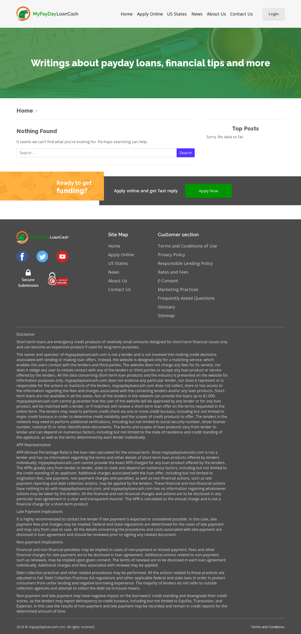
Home (127, 14)
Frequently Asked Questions (186, 298)
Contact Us (241, 14)
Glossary (166, 307)
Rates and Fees (173, 272)
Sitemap (166, 315)
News (196, 14)
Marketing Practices (178, 289)
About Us (216, 14)
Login (274, 13)
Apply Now (208, 190)
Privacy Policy (171, 254)
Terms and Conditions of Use (187, 246)
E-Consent (168, 281)
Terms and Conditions (268, 627)
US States (177, 14)
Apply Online (150, 14)
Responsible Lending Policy (185, 263)
